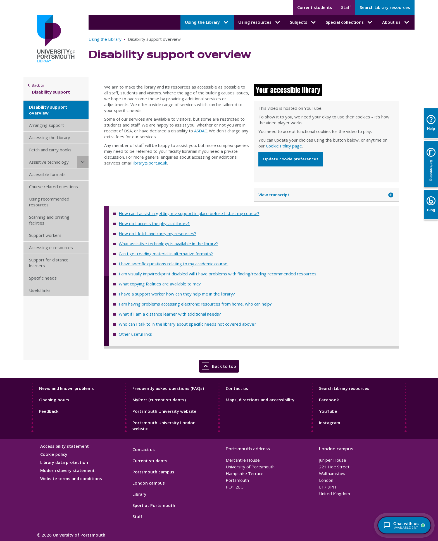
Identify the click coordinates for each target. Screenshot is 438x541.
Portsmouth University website (164, 411)
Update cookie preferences (290, 159)
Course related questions (53, 186)
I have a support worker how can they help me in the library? (177, 294)
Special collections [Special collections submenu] (349, 22)
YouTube (328, 411)
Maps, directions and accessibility (260, 399)
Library (139, 494)
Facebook (329, 399)
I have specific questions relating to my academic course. (173, 263)
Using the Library (105, 39)
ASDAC (200, 131)
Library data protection (64, 462)
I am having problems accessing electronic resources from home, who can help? (195, 304)
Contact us (237, 388)
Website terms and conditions (71, 478)
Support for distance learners (48, 262)
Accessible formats (47, 174)
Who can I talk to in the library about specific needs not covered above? (187, 324)
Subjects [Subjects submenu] (303, 22)
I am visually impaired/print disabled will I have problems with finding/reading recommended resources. (218, 274)
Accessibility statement (64, 446)
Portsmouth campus (153, 472)
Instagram (329, 422)
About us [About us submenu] (396, 22)
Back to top (219, 366)
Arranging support (46, 125)
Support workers (45, 235)
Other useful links (135, 334)
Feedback (48, 411)
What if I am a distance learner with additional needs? (170, 314)
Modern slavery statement (67, 470)
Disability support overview (48, 110)
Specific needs (43, 278)
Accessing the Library (49, 137)
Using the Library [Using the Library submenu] (207, 22)
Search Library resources (385, 7)
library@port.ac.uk (150, 163)
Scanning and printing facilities (49, 220)
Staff (346, 7)
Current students (314, 7)
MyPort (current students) (159, 399)
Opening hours (54, 399)
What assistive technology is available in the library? (168, 243)
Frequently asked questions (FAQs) (168, 388)
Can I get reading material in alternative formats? (166, 253)
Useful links (40, 290)
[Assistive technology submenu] (83, 162)
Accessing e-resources (51, 247)
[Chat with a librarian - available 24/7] (404, 525)
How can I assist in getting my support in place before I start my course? (189, 213)
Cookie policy (53, 454)
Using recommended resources (49, 202)
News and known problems (66, 388)
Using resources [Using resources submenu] (259, 22)
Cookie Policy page (284, 146)
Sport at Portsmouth (153, 505)
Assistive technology (49, 162)
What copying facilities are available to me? (160, 284)
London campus (148, 483)
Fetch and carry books (50, 149)
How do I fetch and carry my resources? (157, 233)
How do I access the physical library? (154, 223)
